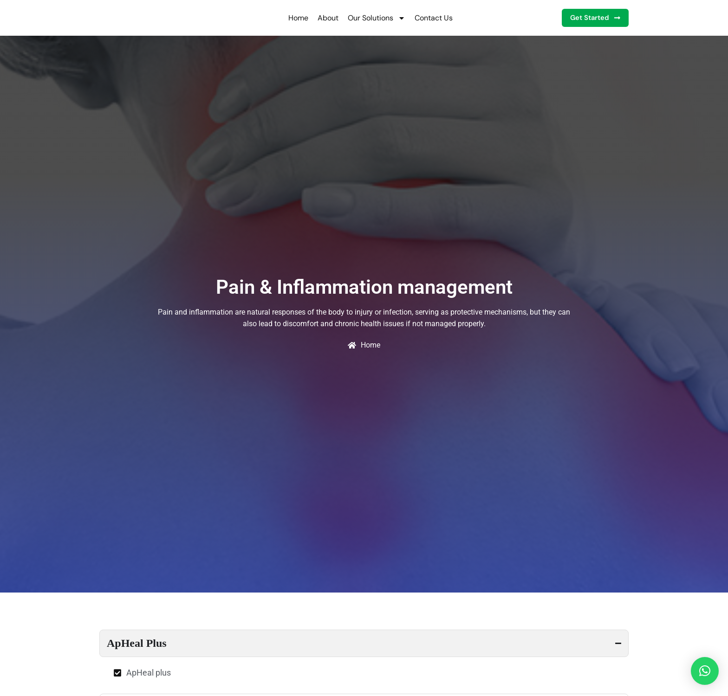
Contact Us (426, 18)
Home (291, 18)
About (320, 18)
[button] (705, 671)
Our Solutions (369, 18)
